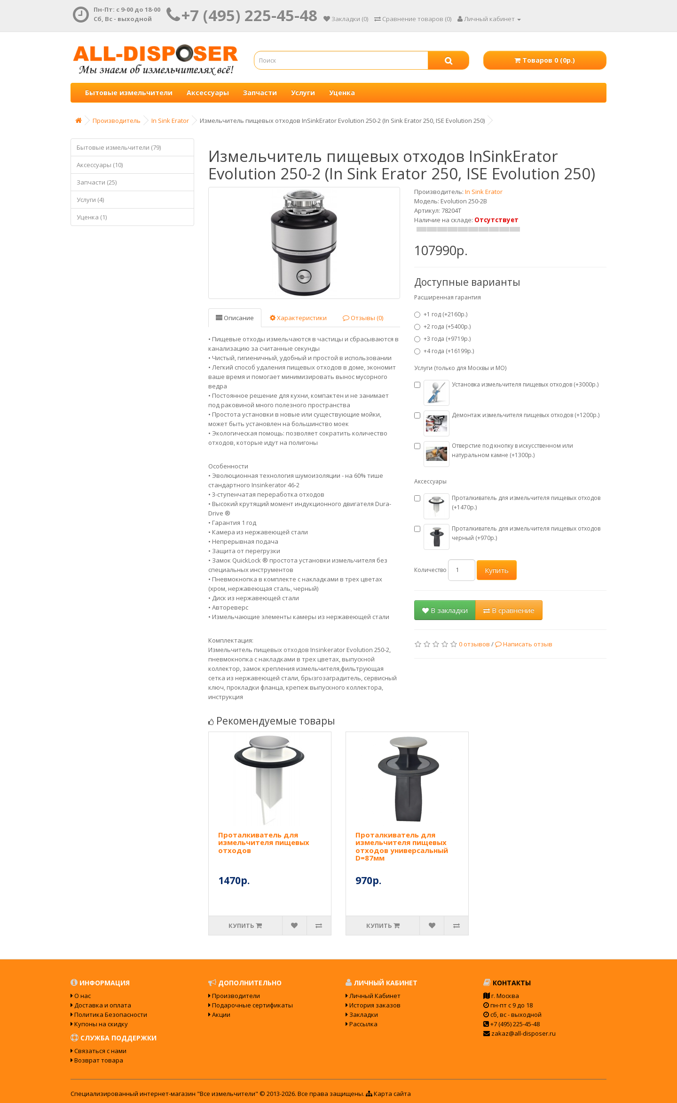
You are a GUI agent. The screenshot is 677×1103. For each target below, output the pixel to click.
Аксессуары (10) (100, 165)
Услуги (303, 92)
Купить (497, 570)
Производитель (117, 120)
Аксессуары (208, 92)
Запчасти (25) (97, 182)
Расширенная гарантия (447, 297)
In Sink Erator (170, 120)
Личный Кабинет (373, 995)
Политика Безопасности (109, 1014)
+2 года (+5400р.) (442, 326)
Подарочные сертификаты (250, 1005)
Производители (234, 995)
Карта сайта (388, 1093)
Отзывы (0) (363, 318)
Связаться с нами (98, 1051)
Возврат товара (97, 1060)
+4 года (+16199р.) (444, 351)
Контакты (507, 982)
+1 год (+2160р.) (440, 314)
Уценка (342, 92)
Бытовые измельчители (129, 92)
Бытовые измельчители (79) (119, 147)
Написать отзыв (523, 644)
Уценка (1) (92, 217)
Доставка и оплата (101, 1005)
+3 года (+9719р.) (442, 339)
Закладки (362, 1014)
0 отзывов (474, 644)
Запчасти (260, 92)
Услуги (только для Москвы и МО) (460, 368)
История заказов (373, 1005)
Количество (430, 570)
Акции (219, 1014)
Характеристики (298, 318)
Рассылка (362, 1024)
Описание (235, 318)
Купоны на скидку (99, 1024)
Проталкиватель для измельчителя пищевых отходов (263, 842)
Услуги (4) (90, 199)
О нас (81, 995)
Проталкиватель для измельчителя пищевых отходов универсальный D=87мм (401, 846)
